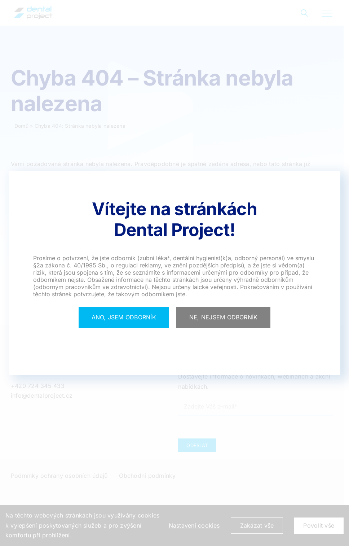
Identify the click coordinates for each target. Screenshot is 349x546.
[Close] (124, 317)
